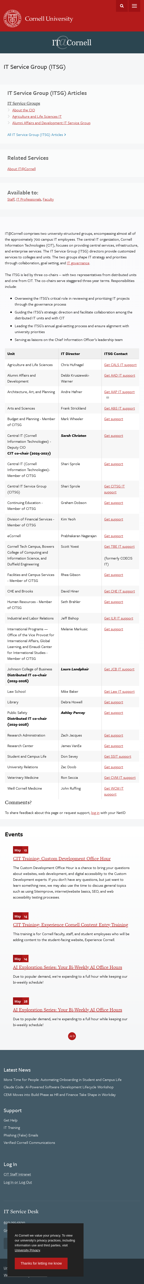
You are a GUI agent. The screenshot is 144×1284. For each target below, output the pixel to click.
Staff (10, 199)
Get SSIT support (117, 756)
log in (95, 812)
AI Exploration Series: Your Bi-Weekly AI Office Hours (67, 967)
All (71, 1036)
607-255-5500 (14, 1222)
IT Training (12, 1127)
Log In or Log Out (18, 1182)
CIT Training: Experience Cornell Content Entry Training (70, 924)
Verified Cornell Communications (29, 1142)
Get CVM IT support (120, 777)
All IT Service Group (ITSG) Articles (35, 134)
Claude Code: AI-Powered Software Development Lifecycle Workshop (59, 1087)
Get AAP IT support (119, 391)
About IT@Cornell (21, 168)
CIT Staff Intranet (17, 1174)
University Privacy (27, 1250)
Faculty (48, 199)
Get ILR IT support (118, 618)
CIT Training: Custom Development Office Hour (62, 858)
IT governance (78, 263)
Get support (113, 418)
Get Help (10, 1120)
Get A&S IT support (119, 408)
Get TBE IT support (119, 546)
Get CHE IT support (119, 591)
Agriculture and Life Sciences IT (37, 116)
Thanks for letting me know (41, 1263)
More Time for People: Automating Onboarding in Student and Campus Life (63, 1079)
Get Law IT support (119, 691)
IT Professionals (28, 199)
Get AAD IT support (119, 375)
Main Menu (134, 6)
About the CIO (23, 110)
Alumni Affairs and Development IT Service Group (51, 122)
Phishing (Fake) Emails (21, 1135)
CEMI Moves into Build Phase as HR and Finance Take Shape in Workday (60, 1094)
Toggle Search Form (122, 6)
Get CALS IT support (120, 364)
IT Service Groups (23, 103)
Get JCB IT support (119, 669)
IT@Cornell (71, 42)
